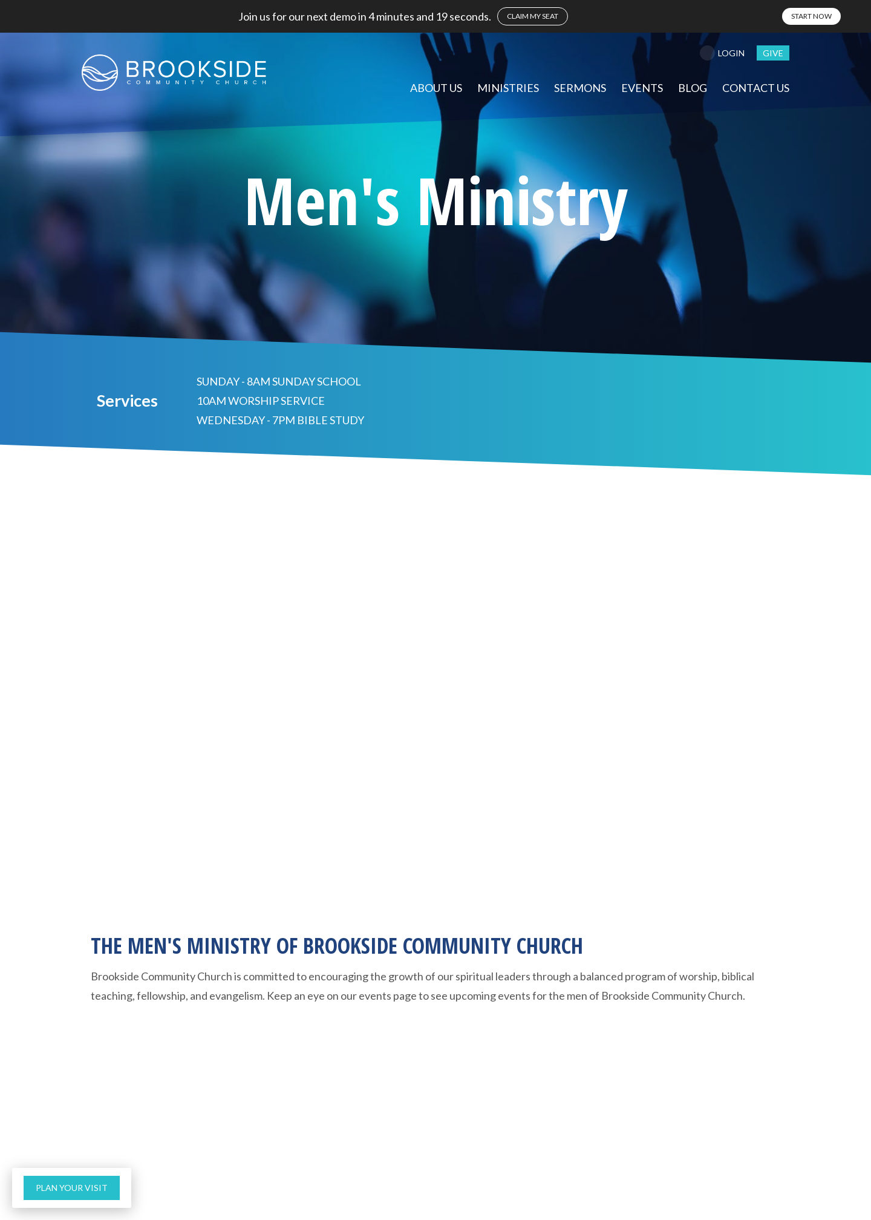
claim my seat (532, 16)
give (773, 53)
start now (811, 16)
